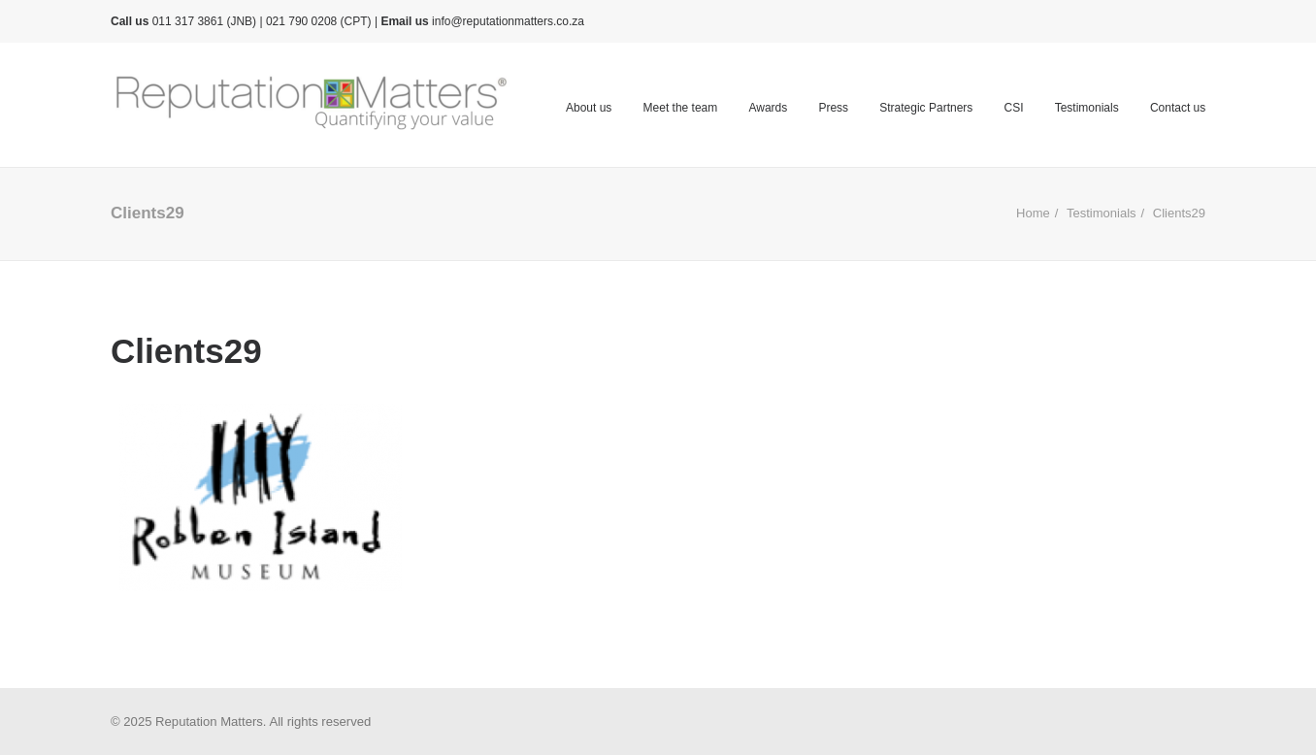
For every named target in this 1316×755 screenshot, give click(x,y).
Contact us (1177, 108)
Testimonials (1087, 108)
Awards (767, 108)
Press (833, 108)
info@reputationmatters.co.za (508, 21)
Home (1033, 213)
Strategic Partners (925, 108)
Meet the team (680, 108)
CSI (1013, 108)
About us (588, 108)
